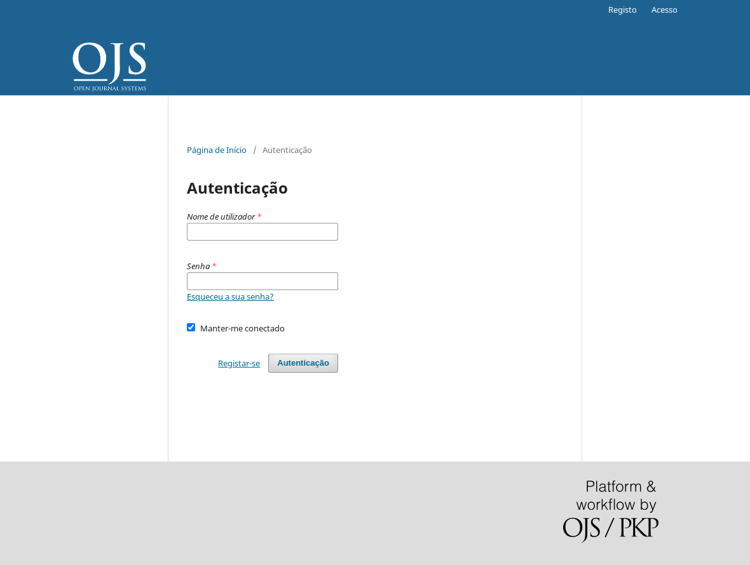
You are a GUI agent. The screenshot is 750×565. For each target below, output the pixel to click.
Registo (622, 9)
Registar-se (239, 363)
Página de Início (217, 150)
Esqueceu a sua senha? (230, 296)
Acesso (664, 9)
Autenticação (303, 363)
